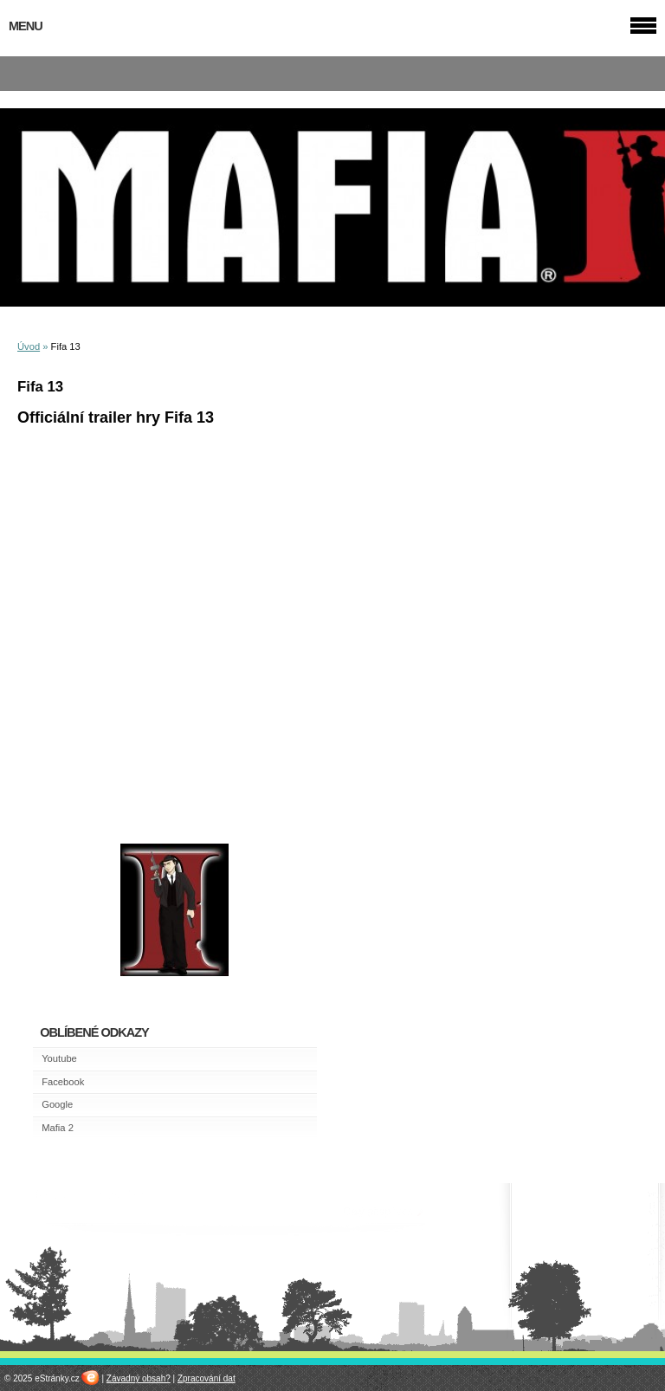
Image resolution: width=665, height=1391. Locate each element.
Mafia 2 (58, 1128)
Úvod (28, 346)
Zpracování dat (207, 1378)
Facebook (63, 1082)
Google (57, 1104)
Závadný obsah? (139, 1378)
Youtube (59, 1058)
